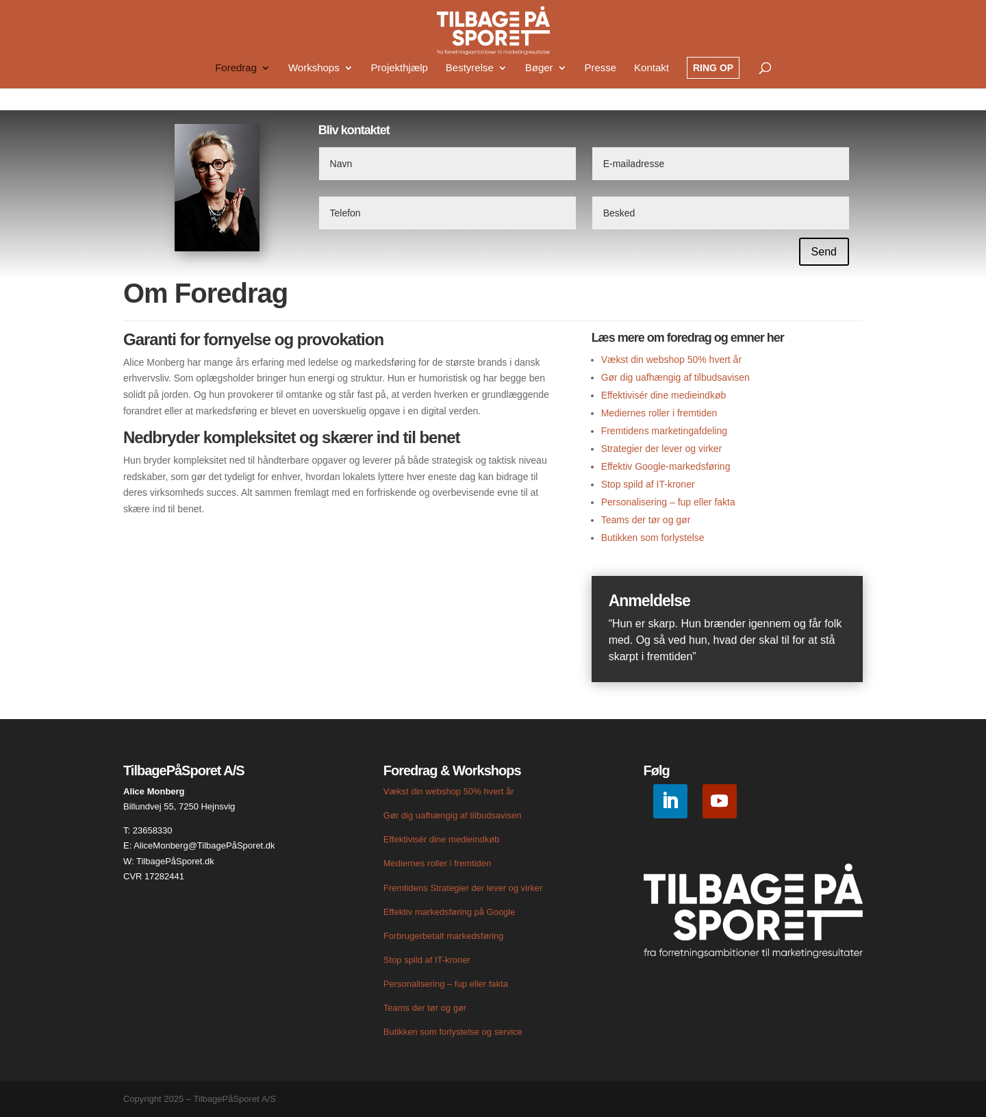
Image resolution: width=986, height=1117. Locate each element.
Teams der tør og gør (646, 519)
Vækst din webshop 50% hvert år (671, 359)
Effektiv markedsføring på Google (449, 912)
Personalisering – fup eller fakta (668, 502)
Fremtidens (407, 888)
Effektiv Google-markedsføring (666, 466)
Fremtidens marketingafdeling (664, 430)
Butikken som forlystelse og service (452, 1032)
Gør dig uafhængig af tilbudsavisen (675, 377)
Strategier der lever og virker (661, 448)
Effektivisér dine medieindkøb (663, 395)
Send (824, 252)
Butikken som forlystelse (653, 537)
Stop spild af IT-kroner (648, 484)
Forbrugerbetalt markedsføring (443, 936)
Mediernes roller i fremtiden (659, 412)
